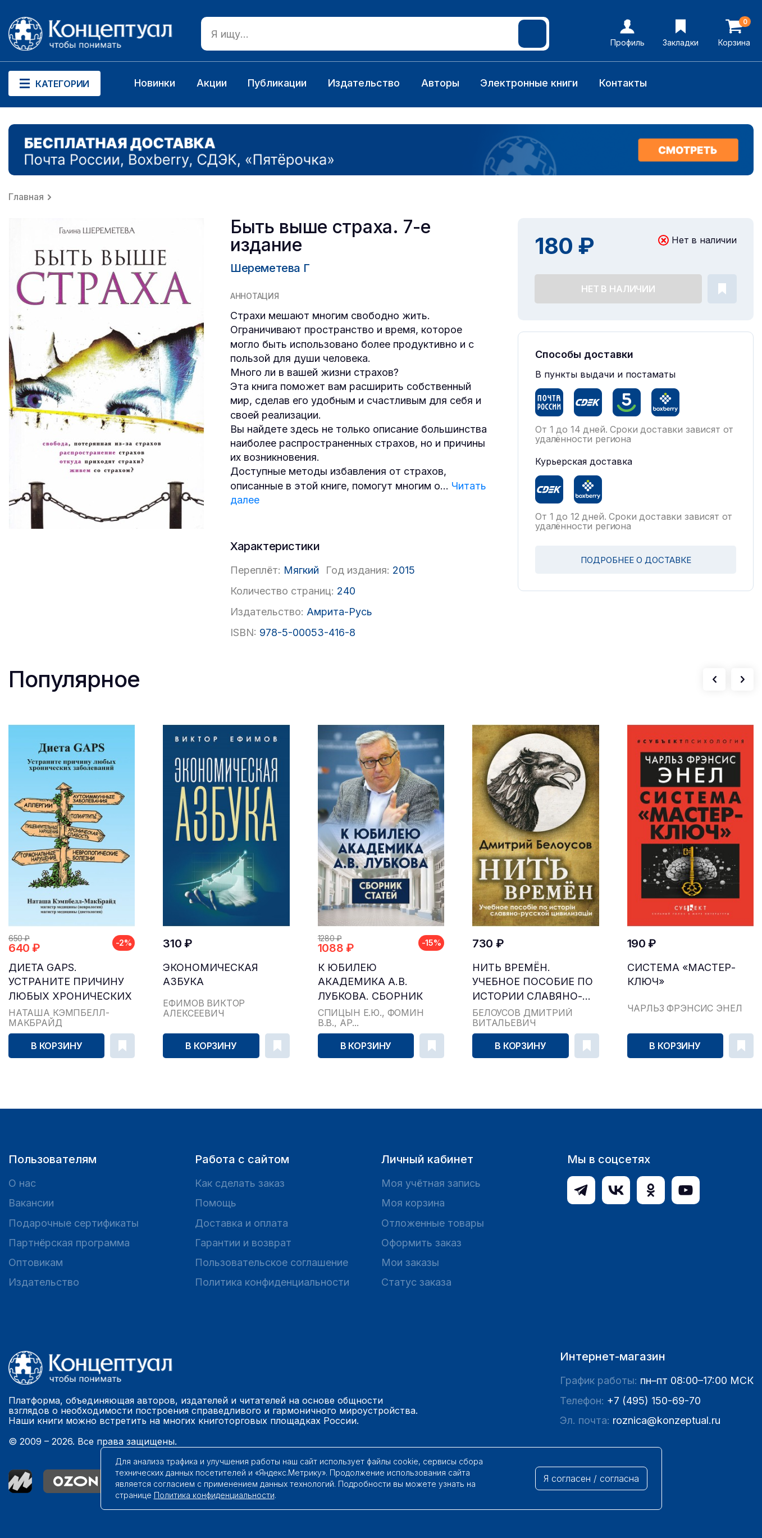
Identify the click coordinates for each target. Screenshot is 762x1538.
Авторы (440, 83)
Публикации (277, 83)
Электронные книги (529, 83)
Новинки (154, 83)
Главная (26, 196)
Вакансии (31, 1203)
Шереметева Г (269, 268)
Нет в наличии (618, 288)
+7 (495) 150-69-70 (654, 1401)
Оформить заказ (421, 1243)
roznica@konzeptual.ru (666, 1420)
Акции (212, 83)
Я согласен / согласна (591, 1478)
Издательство (364, 83)
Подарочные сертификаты (73, 1223)
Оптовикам (35, 1262)
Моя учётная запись (431, 1183)
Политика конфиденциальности (272, 1282)
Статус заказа (416, 1282)
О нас (22, 1183)
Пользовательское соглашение (271, 1262)
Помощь (215, 1203)
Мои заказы (410, 1262)
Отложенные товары (432, 1223)
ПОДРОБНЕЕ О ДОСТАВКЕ (636, 560)
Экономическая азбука (210, 974)
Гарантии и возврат (243, 1243)
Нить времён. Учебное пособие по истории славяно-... (532, 981)
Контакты (623, 83)
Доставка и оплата (241, 1223)
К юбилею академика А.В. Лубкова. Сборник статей (370, 981)
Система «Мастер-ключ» (681, 974)
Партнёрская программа (69, 1243)
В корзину (57, 1045)
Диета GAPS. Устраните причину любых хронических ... (70, 981)
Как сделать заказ (240, 1183)
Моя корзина (413, 1203)
